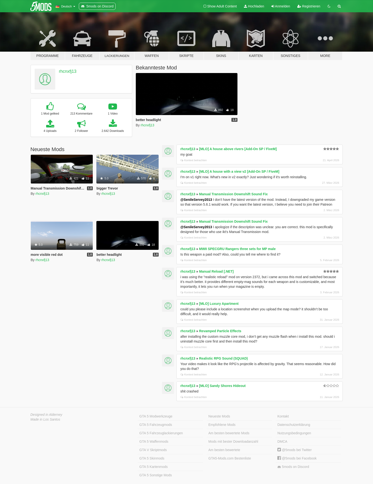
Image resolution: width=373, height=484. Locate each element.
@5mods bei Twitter (294, 450)
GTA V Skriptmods (153, 450)
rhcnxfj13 (67, 71)
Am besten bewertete (224, 450)
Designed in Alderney (46, 415)
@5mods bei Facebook (297, 458)
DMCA (282, 441)
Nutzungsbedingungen (294, 433)
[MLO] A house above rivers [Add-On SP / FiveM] (238, 149)
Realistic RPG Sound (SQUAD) (223, 358)
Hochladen (254, 6)
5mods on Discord (293, 467)
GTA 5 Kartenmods (153, 467)
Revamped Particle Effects (220, 331)
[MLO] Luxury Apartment (218, 304)
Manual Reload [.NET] (216, 271)
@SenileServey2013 (196, 200)
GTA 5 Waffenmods (153, 441)
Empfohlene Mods (222, 425)
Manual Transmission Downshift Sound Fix (233, 194)
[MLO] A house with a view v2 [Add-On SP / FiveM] (239, 171)
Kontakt (283, 416)
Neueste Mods (219, 416)
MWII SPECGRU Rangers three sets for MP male (237, 249)
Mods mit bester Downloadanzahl (233, 441)
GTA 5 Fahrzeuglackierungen (161, 433)
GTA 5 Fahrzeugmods (155, 425)
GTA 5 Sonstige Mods (155, 475)
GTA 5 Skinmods (151, 458)
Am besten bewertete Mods (228, 433)
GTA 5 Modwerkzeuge (155, 416)
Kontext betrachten (193, 160)
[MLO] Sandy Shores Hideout (222, 386)
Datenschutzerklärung (293, 425)
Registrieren (308, 6)
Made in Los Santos (45, 419)
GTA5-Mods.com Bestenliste (229, 458)
